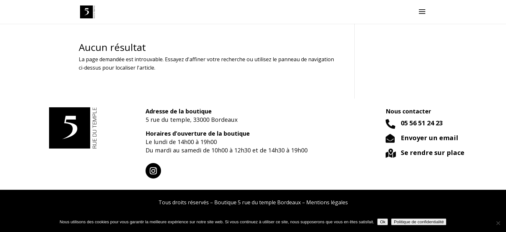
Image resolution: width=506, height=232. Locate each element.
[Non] (498, 223)
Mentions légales (327, 202)
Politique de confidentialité (419, 221)
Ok (382, 221)
